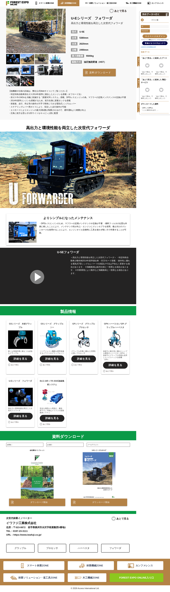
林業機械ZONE (70, 3)
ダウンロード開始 (39, 502)
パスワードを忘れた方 (148, 47)
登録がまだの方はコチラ (155, 43)
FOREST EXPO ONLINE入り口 (136, 578)
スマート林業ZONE (46, 3)
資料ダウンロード (100, 72)
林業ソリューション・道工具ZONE (103, 3)
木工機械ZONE (135, 3)
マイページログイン (155, 36)
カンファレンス (157, 3)
